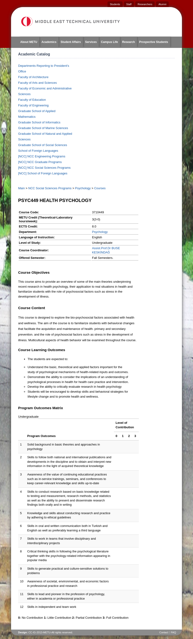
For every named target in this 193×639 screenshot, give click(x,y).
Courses (100, 188)
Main (21, 188)
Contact (163, 632)
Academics (48, 42)
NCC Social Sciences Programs (50, 188)
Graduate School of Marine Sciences (43, 128)
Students (115, 4)
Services (91, 42)
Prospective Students (153, 42)
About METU (28, 42)
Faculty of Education (32, 99)
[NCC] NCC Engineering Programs (41, 156)
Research (128, 42)
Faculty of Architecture (33, 77)
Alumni (162, 4)
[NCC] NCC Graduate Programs (40, 162)
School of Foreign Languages (38, 150)
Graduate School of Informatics (39, 122)
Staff (128, 4)
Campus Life (109, 42)
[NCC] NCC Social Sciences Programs (44, 167)
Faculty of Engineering (33, 105)
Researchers (145, 4)
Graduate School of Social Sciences (42, 145)
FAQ (173, 632)
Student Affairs (71, 42)
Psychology (82, 188)
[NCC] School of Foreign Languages (42, 173)
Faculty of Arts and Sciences (37, 82)
